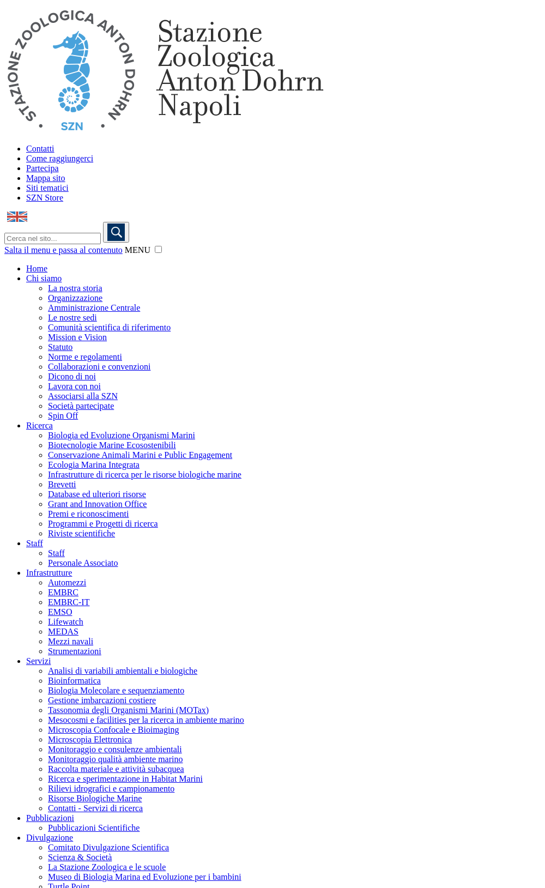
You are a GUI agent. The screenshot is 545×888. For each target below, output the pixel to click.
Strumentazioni (74, 651)
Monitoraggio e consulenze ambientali (115, 749)
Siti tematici (47, 187)
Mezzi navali (70, 641)
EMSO (60, 612)
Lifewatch (65, 621)
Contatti (40, 148)
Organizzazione (75, 298)
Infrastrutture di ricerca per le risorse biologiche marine (144, 474)
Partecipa (42, 168)
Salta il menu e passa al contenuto (63, 250)
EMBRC (63, 592)
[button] (158, 249)
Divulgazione (49, 837)
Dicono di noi (72, 376)
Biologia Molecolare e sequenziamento (116, 690)
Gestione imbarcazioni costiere (102, 700)
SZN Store (44, 197)
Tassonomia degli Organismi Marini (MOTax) (128, 710)
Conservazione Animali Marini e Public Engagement (140, 455)
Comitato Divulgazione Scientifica (108, 847)
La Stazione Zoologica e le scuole (107, 867)
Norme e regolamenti (85, 356)
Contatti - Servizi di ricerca (95, 808)
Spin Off (63, 415)
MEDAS (63, 631)
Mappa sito (45, 178)
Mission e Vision (77, 337)
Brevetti (62, 484)
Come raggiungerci (59, 158)
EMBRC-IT (68, 602)
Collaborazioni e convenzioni (99, 366)
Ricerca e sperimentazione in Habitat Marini (125, 778)
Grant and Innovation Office (97, 504)
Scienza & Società (80, 857)
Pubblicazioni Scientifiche (94, 827)
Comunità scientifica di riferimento (109, 327)
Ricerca (39, 425)
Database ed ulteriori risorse (97, 494)
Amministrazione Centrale (94, 307)
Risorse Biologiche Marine (95, 798)
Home (36, 268)
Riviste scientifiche (81, 533)
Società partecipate (81, 405)
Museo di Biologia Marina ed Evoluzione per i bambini (144, 876)
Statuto (60, 347)
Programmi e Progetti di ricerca (103, 523)
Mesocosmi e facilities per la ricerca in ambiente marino (146, 719)
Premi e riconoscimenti (88, 513)
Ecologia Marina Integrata (94, 464)
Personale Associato (83, 562)
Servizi (38, 661)
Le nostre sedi (72, 317)
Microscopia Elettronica (90, 739)
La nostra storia (75, 288)
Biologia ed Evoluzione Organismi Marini (121, 435)
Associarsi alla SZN (83, 396)
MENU (137, 250)
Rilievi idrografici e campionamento (111, 788)
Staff (34, 543)
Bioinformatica (74, 680)
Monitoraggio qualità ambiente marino (115, 759)
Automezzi (67, 582)
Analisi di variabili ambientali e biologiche (122, 670)
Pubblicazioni (50, 818)
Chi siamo (44, 278)
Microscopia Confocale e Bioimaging (113, 729)
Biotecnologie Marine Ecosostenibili (112, 445)
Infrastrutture (49, 572)
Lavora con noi (74, 386)
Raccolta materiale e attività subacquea (116, 769)
